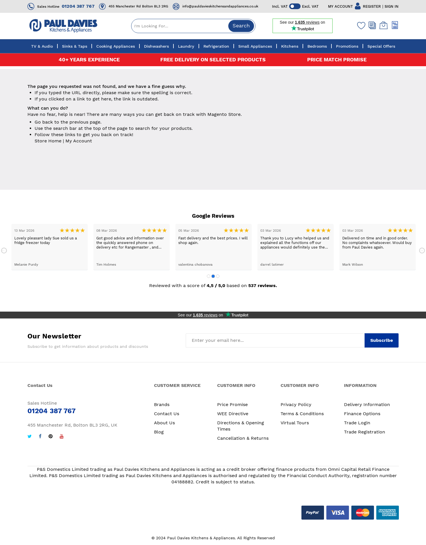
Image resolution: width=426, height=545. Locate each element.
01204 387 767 (78, 6)
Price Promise (232, 404)
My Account (78, 141)
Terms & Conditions (302, 413)
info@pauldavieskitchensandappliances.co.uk (220, 6)
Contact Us (166, 413)
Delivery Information (367, 404)
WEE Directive (232, 413)
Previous (4, 250)
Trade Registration (364, 432)
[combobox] (193, 26)
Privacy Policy (296, 404)
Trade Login (357, 422)
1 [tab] (208, 276)
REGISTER (372, 6)
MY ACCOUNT (340, 6)
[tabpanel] (49, 247)
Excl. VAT (310, 6)
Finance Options (362, 413)
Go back (44, 122)
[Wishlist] (360, 25)
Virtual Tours (295, 422)
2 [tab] (213, 276)
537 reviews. (262, 285)
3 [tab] (217, 276)
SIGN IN (392, 6)
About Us (164, 422)
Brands (161, 404)
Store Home (48, 141)
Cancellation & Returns (243, 438)
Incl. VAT (280, 6)
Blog (159, 432)
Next (422, 250)
